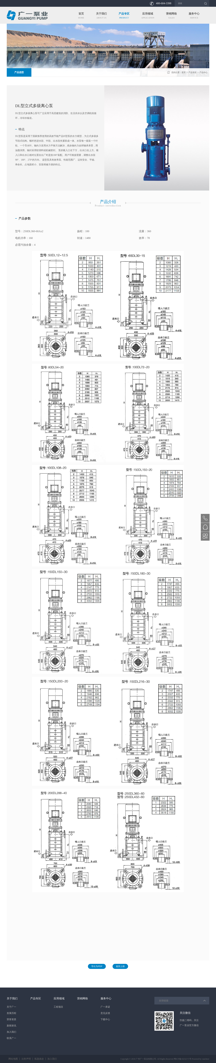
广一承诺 (105, 1007)
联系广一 (11, 1038)
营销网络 (82, 998)
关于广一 (11, 1007)
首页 (184, 72)
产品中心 (203, 72)
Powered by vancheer (200, 1059)
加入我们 (11, 1032)
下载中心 (105, 1019)
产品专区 (192, 72)
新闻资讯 (11, 1025)
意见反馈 (105, 1013)
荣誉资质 (11, 1019)
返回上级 (120, 966)
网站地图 (13, 1059)
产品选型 (19, 72)
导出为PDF (96, 966)
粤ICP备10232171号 (182, 1059)
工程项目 (58, 1007)
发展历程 (11, 1013)
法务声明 (26, 1059)
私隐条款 (39, 1059)
